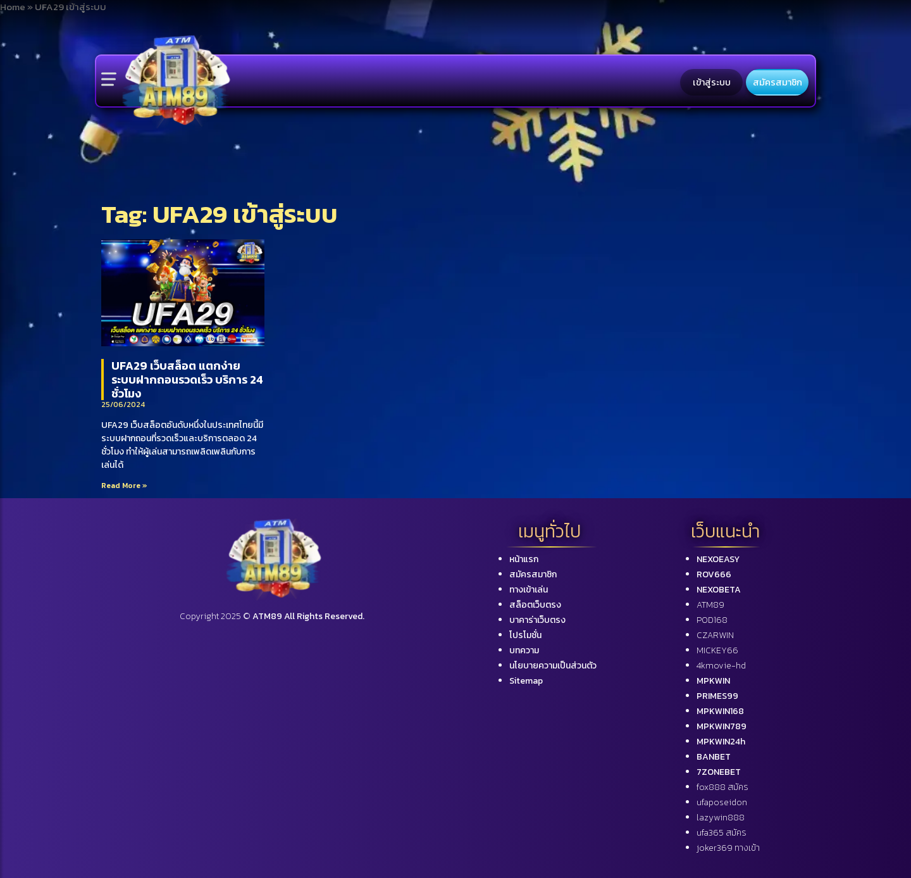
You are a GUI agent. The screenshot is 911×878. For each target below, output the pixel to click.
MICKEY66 (717, 650)
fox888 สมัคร (722, 787)
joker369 (728, 848)
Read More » (124, 485)
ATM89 (710, 604)
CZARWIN (715, 635)
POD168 (712, 620)
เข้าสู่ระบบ (712, 82)
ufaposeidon (722, 802)
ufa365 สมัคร (722, 832)
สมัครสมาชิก (777, 82)
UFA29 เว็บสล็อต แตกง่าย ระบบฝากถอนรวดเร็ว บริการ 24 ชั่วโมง (187, 379)
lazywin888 (721, 817)
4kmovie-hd (721, 665)
